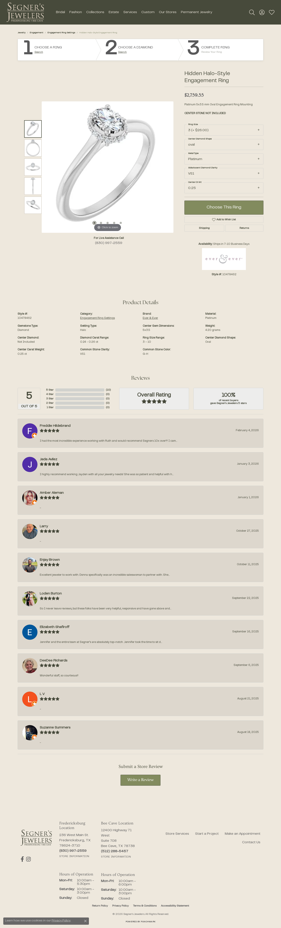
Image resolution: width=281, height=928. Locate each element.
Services (130, 12)
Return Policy (100, 906)
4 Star (50, 394)
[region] (107, 167)
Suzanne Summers (55, 727)
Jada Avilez (48, 459)
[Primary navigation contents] (134, 12)
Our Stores (168, 12)
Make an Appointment (242, 833)
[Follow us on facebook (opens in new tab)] (22, 859)
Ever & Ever (150, 318)
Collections (95, 12)
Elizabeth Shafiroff (54, 627)
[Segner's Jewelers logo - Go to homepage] (25, 12)
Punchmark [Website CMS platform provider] (148, 922)
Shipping (204, 228)
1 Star (50, 407)
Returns (244, 228)
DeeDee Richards (53, 660)
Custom (148, 12)
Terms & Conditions (145, 906)
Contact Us (251, 842)
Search (38, 52)
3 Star (50, 399)
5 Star (50, 390)
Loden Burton (51, 593)
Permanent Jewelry (196, 12)
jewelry (21, 33)
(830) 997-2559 (108, 243)
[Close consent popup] (85, 921)
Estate (114, 12)
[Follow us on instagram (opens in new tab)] (28, 859)
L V (42, 694)
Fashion (75, 12)
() (108, 390)
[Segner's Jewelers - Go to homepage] (36, 838)
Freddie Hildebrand (55, 425)
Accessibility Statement (175, 906)
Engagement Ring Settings (61, 33)
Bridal (60, 12)
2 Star (50, 403)
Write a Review (140, 780)
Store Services (177, 833)
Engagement (36, 33)
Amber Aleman (52, 492)
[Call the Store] (72, 850)
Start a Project (207, 833)
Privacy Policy (120, 906)
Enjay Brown (50, 559)
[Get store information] (74, 856)
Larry (44, 526)
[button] (252, 12)
